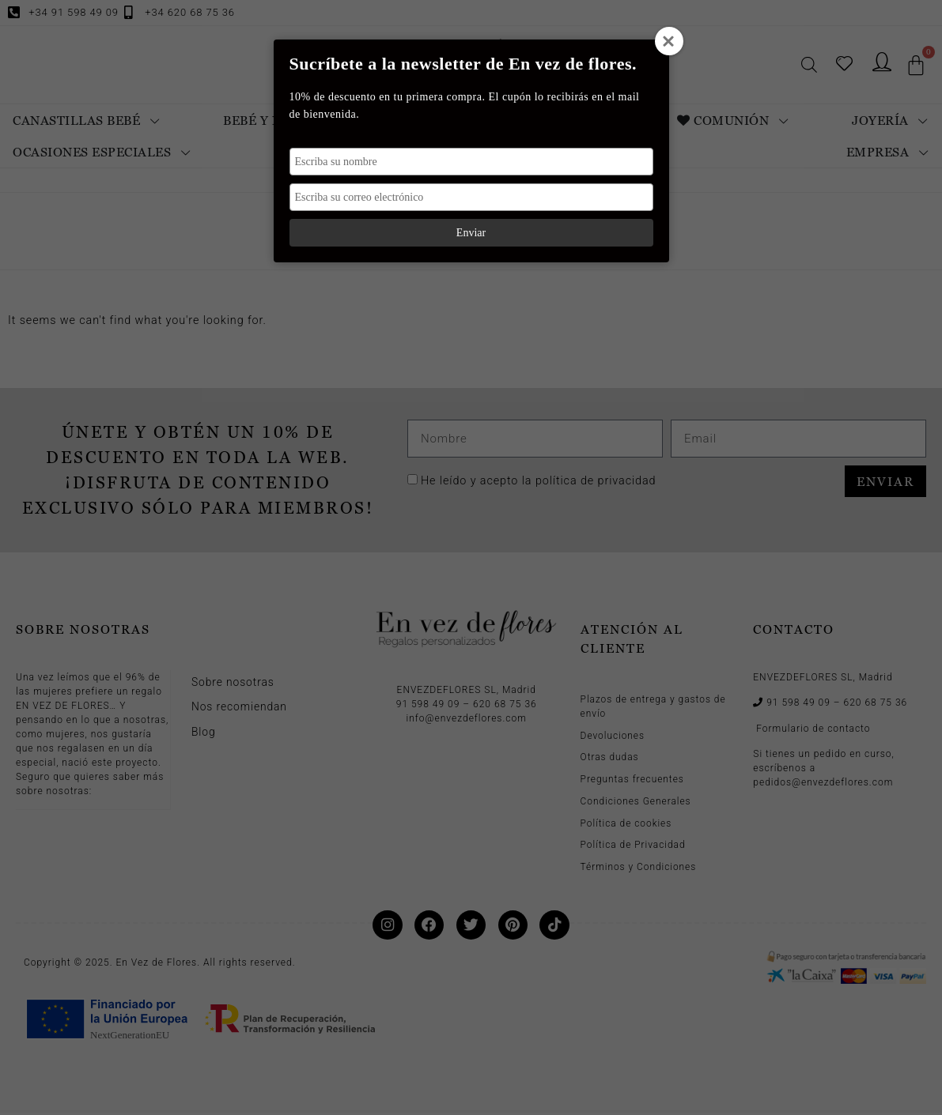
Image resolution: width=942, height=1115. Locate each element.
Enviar (471, 233)
